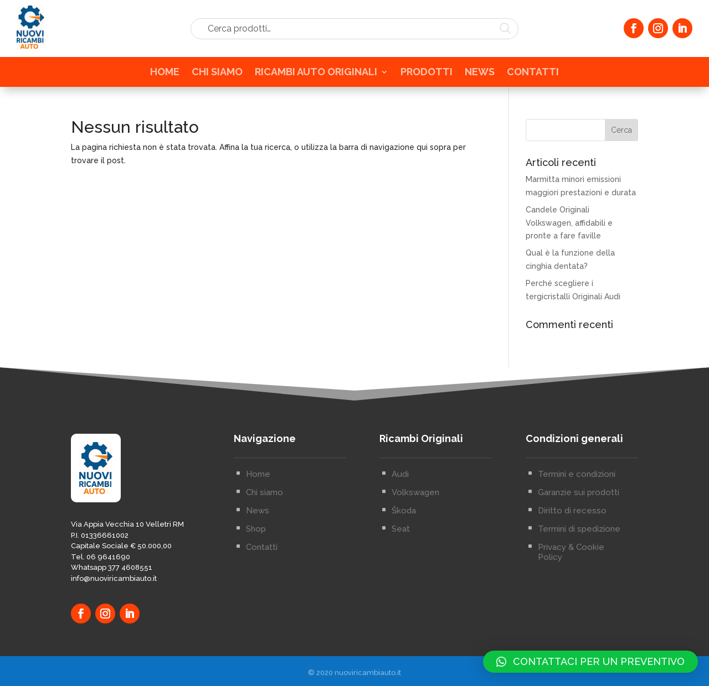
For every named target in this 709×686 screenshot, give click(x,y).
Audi (400, 491)
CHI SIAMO (217, 74)
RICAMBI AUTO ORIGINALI (316, 74)
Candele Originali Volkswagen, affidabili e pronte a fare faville (569, 223)
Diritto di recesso (572, 527)
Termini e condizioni (576, 491)
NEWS (480, 74)
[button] (590, 662)
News (257, 527)
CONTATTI (533, 74)
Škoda (404, 527)
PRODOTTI (426, 74)
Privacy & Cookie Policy (571, 569)
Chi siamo (264, 509)
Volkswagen (415, 509)
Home (258, 491)
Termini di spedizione (579, 545)
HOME (164, 74)
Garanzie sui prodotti (578, 509)
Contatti (262, 564)
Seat (401, 545)
